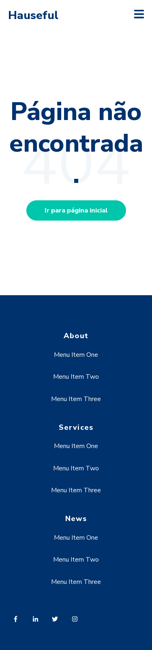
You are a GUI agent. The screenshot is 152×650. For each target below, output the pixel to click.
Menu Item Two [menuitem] (76, 376)
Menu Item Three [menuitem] (76, 399)
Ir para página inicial (76, 210)
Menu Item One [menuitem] (76, 354)
